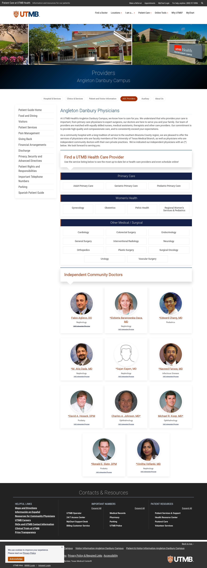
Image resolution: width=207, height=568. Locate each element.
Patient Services (27, 127)
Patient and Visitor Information (102, 99)
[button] (62, 547)
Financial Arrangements (32, 144)
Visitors (22, 121)
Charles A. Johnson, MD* (126, 416)
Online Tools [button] (161, 12)
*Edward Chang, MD (170, 317)
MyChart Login (163, 3)
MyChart (190, 12)
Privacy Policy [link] (29, 553)
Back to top (188, 544)
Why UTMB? (177, 12)
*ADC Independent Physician (81, 326)
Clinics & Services (75, 99)
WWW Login (29, 565)
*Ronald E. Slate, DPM (104, 463)
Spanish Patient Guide (31, 192)
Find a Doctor (101, 12)
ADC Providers (129, 99)
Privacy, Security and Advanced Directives (30, 158)
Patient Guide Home (30, 110)
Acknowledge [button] (16, 559)
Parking (22, 187)
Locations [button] (116, 12)
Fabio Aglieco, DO (81, 317)
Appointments (150, 3)
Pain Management (29, 133)
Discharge (24, 150)
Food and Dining (27, 115)
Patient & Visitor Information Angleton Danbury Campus (155, 548)
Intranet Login (44, 565)
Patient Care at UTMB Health (16, 2)
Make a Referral (135, 3)
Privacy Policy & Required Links (85, 555)
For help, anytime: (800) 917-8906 (185, 3)
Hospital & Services (52, 99)
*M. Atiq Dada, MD (81, 368)
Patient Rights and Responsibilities (29, 169)
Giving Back (25, 139)
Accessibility (111, 555)
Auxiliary (145, 99)
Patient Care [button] (144, 12)
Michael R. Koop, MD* (170, 416)
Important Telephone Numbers (30, 179)
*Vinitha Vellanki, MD (148, 463)
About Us (159, 99)
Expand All (96, 508)
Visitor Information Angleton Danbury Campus (99, 548)
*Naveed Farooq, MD (171, 368)
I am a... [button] (130, 12)
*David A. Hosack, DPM (81, 416)
